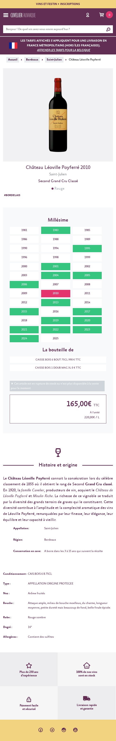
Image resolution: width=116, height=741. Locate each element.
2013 (56, 302)
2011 (87, 293)
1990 (24, 248)
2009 (24, 293)
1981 (24, 230)
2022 (56, 329)
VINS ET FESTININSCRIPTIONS (58, 4)
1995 (87, 248)
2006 (24, 284)
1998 (56, 257)
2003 (24, 275)
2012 (24, 302)
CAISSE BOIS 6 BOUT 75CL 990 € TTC (56, 359)
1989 (87, 239)
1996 (24, 257)
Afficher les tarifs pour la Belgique (63, 50)
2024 (24, 338)
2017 (87, 311)
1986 (24, 239)
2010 (56, 293)
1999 (87, 257)
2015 (24, 311)
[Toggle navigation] (5, 15)
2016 (56, 311)
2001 (56, 266)
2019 (56, 320)
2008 (87, 284)
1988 (56, 239)
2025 (56, 338)
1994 (56, 248)
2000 (24, 266)
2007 (56, 284)
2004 (56, 275)
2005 (87, 275)
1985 (87, 230)
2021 (24, 329)
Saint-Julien (54, 59)
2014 (87, 302)
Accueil (12, 59)
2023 (87, 329)
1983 (56, 230)
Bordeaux (32, 59)
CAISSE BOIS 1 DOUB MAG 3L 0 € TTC (56, 367)
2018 (24, 320)
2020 (87, 320)
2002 (87, 266)
